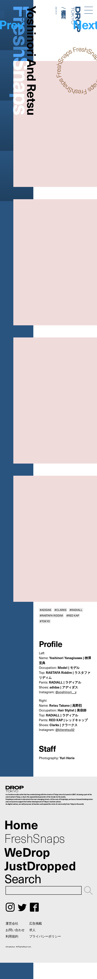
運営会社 (12, 923)
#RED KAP (72, 615)
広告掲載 (35, 923)
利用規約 (12, 936)
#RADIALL (76, 610)
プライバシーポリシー (45, 936)
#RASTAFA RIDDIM (51, 615)
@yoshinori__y (66, 691)
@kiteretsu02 (64, 729)
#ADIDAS (45, 610)
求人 (32, 929)
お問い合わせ (15, 929)
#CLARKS (60, 610)
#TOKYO (45, 621)
